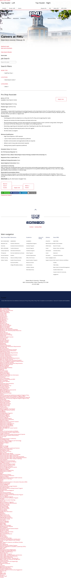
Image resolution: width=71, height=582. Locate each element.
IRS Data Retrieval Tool (5, 385)
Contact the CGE (4, 485)
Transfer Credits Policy (5, 356)
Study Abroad (3, 489)
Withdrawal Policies (5, 372)
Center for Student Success (6, 336)
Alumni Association (4, 508)
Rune (1, 437)
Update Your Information (6, 511)
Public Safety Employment (6, 557)
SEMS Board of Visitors (5, 474)
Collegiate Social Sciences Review (8, 461)
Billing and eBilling (4, 365)
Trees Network (3, 459)
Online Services (4, 552)
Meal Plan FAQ (3, 321)
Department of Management (7, 423)
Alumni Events (3, 509)
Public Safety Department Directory (8, 556)
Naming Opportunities (5, 516)
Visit (50, 8)
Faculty (1, 429)
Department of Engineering (6, 470)
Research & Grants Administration (8, 503)
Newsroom (55, 252)
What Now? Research (5, 567)
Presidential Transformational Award (9, 528)
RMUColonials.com (49, 243)
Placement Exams (4, 348)
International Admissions (15, 250)
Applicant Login (5, 46)
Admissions (16, 18)
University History (56, 250)
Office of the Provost (30, 257)
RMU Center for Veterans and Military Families (11, 542)
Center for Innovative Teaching (7, 499)
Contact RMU (4, 300)
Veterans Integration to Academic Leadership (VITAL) (13, 546)
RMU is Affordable (4, 248)
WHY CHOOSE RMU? (5, 241)
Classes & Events (4, 560)
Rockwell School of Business (7, 419)
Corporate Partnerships (58, 255)
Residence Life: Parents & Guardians (9, 329)
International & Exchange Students (8, 486)
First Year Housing (4, 324)
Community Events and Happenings (9, 561)
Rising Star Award (4, 529)
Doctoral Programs (30, 248)
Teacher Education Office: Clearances (9, 455)
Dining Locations (4, 318)
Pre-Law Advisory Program (6, 496)
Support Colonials (49, 260)
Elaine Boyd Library (30, 269)
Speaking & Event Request (6, 526)
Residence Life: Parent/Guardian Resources (10, 330)
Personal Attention (5, 255)
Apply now (61, 99)
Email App (33, 192)
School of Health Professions (7, 475)
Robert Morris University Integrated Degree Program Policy (14, 398)
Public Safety (55, 264)
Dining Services (4, 316)
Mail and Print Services (5, 325)
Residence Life (3, 323)
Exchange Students (4, 487)
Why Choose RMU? (6, 18)
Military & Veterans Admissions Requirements (11, 363)
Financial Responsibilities (6, 367)
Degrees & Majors (4, 420)
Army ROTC (3, 543)
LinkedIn (24, 192)
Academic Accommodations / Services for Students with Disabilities (55, 300)
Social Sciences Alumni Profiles (7, 465)
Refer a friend (27, 186)
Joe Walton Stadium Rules (6, 551)
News (1, 430)
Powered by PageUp (6, 195)
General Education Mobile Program (8, 545)
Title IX (38, 300)
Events (54, 257)
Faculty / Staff (12, 8)
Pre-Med (2, 498)
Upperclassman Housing (6, 334)
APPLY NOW (63, 8)
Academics (23, 18)
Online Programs (29, 252)
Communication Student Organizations (9, 432)
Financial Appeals (4, 366)
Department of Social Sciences (7, 460)
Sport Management (5, 426)
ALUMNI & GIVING (4, 507)
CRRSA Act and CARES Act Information (9, 375)
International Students (5, 492)
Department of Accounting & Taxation (9, 421)
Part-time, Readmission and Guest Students (11, 360)
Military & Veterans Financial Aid (8, 389)
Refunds (2, 369)
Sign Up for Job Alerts (6, 48)
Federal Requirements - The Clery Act (9, 558)
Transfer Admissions (14, 248)
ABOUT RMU (55, 241)
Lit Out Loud (3, 436)
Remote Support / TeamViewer (7, 408)
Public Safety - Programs (6, 553)
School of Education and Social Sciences (10, 448)
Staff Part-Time (9, 73)
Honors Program (4, 495)
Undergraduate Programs (31, 243)
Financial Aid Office (14, 262)
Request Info (43, 8)
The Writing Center (4, 439)
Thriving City (3, 252)
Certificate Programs (30, 250)
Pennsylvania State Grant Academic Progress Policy (12, 396)
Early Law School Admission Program (9, 497)
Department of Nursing (5, 478)
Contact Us (2, 377)
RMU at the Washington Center (7, 463)
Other (7, 86)
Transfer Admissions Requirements (8, 354)
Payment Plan (3, 368)
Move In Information (5, 326)
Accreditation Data (4, 450)
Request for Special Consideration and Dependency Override (15, 397)
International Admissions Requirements (10, 358)
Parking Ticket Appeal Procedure (8, 550)
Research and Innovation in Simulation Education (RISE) (13, 481)
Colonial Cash (3, 315)
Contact (31, 226)
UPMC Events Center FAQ (6, 517)
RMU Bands (3, 322)
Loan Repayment (4, 388)
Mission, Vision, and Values (58, 248)
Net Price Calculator (5, 391)
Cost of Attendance (4, 378)
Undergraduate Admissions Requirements (10, 346)
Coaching (2, 565)
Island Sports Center (10, 80)
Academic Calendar (30, 267)
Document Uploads (5, 381)
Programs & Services (5, 563)
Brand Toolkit (3, 535)
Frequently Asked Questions (7, 383)
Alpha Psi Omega (4, 445)
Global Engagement (5, 484)
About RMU (66, 18)
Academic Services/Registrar (7, 490)
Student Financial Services (15, 260)
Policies (2, 394)
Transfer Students (4, 386)
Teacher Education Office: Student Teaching (11, 458)
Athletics (59, 18)
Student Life (3, 335)
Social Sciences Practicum (6, 466)
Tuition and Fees (4, 371)
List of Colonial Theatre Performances (9, 435)
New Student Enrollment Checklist (8, 349)
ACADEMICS (28, 241)
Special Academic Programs (31, 260)
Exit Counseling (4, 380)
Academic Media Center (58, 269)
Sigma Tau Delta (4, 447)
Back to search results (5, 185)
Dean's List (2, 501)
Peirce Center (3, 452)
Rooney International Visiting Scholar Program (11, 488)
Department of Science (5, 471)
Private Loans (3, 406)
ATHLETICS (48, 241)
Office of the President (57, 243)
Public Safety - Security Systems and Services (11, 555)
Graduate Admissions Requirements (9, 352)
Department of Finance (5, 422)
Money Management (5, 390)
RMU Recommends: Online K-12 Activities (10, 454)
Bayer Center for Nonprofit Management (61, 267)
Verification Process (5, 387)
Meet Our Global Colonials (6, 359)
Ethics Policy (34, 300)
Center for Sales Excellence (6, 425)
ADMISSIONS (13, 241)
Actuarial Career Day (5, 468)
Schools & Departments (31, 255)
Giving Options (3, 510)
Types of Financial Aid (5, 403)
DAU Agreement (4, 544)
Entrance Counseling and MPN (7, 379)
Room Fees (2, 331)
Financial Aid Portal (4, 376)
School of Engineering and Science (8, 467)
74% (1, 564)
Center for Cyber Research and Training (9, 540)
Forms (1, 382)
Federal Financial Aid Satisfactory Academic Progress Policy (14, 395)
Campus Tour (3, 314)
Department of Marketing (6, 424)
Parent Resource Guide (5, 393)
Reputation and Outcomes (6, 310)
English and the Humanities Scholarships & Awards (12, 434)
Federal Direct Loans (5, 404)
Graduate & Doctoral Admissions (17, 245)
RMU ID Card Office (5, 327)
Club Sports (48, 255)
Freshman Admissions (14, 243)
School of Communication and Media (9, 431)
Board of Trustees (56, 245)
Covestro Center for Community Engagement (11, 569)
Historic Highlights (49, 257)
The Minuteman (4, 537)
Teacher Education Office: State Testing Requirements (13, 457)
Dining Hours (3, 317)
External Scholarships (5, 401)
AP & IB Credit (3, 347)
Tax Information (4, 370)
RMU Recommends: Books (6, 453)
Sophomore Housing (5, 333)
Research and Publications (6, 566)
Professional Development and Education (10, 539)
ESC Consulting (3, 562)
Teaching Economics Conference (8, 438)
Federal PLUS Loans (5, 405)
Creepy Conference (4, 433)
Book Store (10, 300)
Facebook (15, 192)
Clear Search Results (6, 52)
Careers (19, 8)
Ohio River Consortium (5, 451)
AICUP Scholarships (5, 400)
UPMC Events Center (5, 515)
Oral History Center (5, 462)
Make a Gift (56, 8)
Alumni (2, 491)
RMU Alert (2, 548)
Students (4, 8)
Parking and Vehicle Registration (8, 549)
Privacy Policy (28, 300)
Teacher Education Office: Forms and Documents (12, 456)
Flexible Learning (4, 257)
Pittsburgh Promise (4, 402)
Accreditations (16, 300)
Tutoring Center (4, 338)
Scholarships (3, 399)
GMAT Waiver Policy (5, 351)
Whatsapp (6, 192)
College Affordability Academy (16, 264)
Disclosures (22, 300)
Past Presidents (4, 527)
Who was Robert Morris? (6, 533)
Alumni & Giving (52, 18)
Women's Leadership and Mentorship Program (11, 494)
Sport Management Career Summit (8, 427)
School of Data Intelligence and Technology (10, 440)
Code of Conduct (4, 407)
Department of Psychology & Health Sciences (11, 477)
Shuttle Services (4, 332)
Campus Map (38, 226)
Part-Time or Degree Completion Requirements (11, 361)
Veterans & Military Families (16, 257)
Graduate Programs (30, 245)
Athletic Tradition (4, 260)
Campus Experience (5, 250)
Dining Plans (3, 320)
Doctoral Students (4, 384)
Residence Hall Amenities (6, 328)
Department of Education (6, 449)
